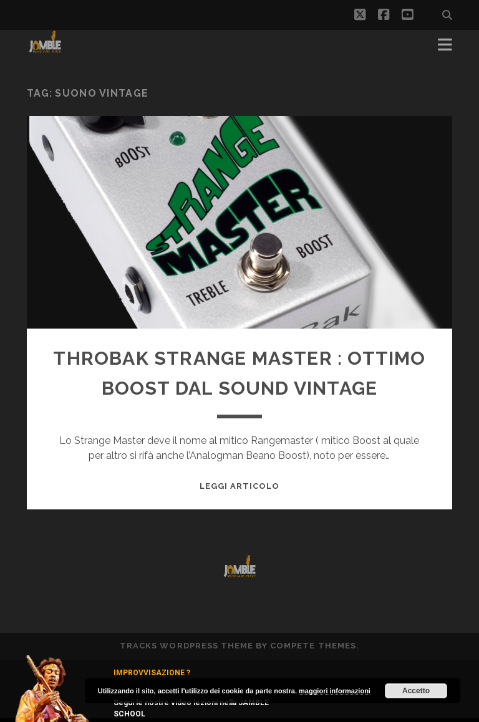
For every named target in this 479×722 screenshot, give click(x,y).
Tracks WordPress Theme (186, 645)
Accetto (416, 690)
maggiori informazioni (334, 691)
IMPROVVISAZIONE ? (152, 672)
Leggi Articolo (240, 486)
